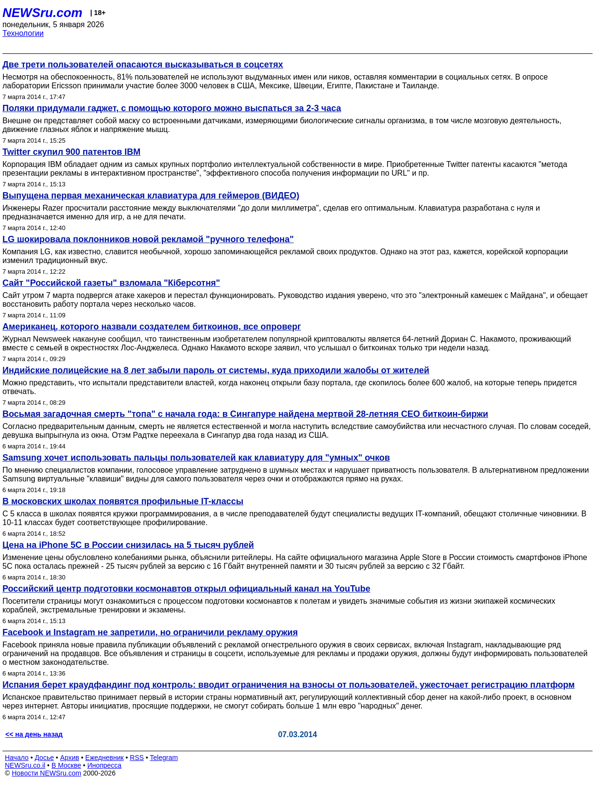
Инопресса (104, 765)
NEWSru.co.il (25, 765)
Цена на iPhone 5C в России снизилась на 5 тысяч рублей (128, 545)
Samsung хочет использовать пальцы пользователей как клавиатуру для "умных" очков (196, 457)
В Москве (66, 765)
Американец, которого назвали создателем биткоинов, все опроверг (151, 326)
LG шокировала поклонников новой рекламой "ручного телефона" (148, 239)
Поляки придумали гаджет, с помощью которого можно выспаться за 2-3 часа (171, 108)
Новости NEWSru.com (46, 773)
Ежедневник (104, 757)
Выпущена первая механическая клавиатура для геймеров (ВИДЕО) (150, 195)
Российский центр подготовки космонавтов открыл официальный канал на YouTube (186, 589)
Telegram (164, 757)
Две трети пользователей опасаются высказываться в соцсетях (142, 64)
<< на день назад (34, 734)
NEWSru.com (42, 12)
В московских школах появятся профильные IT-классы (122, 501)
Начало (17, 757)
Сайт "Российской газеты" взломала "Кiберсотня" (111, 283)
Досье (44, 757)
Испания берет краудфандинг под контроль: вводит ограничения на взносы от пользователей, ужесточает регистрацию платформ (288, 685)
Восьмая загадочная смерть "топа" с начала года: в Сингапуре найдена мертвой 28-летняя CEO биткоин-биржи (245, 414)
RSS (137, 757)
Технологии (23, 33)
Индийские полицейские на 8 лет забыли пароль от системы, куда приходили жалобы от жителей (215, 370)
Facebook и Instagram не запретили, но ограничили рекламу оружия (150, 632)
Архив (69, 757)
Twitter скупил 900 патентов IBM (71, 152)
